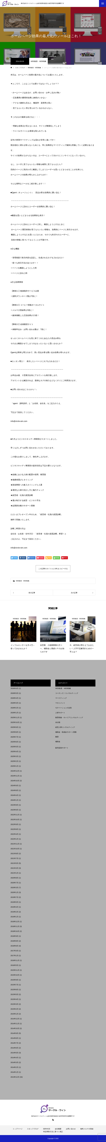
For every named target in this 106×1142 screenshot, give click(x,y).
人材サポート (60, 713)
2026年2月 (14, 708)
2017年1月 (14, 955)
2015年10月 (15, 975)
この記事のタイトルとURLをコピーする (53, 569)
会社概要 (58, 1129)
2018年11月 (15, 926)
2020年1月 (14, 892)
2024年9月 (14, 785)
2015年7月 (14, 985)
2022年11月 (15, 815)
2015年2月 (14, 1009)
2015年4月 (14, 999)
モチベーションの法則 (63, 708)
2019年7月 (14, 897)
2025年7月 (14, 737)
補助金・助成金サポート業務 (65, 732)
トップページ (17, 1129)
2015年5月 (14, 994)
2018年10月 (15, 931)
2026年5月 (14, 693)
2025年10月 (15, 722)
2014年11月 (15, 1023)
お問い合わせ (71, 1129)
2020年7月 (14, 883)
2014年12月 (15, 1019)
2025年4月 (14, 751)
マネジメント (60, 703)
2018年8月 (14, 941)
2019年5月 (14, 902)
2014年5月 (14, 1053)
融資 (57, 737)
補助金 (57, 741)
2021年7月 (14, 858)
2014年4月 (14, 1057)
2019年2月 (14, 912)
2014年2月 (14, 1067)
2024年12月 (15, 771)
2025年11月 (15, 717)
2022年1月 (14, 839)
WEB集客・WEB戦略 (38, 61)
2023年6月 (14, 810)
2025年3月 (14, 756)
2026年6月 (14, 688)
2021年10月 (15, 849)
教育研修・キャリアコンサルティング (69, 717)
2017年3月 (14, 951)
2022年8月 (14, 829)
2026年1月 (14, 713)
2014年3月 (14, 1062)
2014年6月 (14, 1048)
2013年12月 (15, 1077)
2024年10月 (15, 781)
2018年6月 (14, 946)
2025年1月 (14, 766)
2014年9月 (14, 1033)
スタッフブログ (32, 1129)
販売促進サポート (61, 748)
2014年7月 (14, 1043)
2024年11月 (15, 776)
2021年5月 (14, 863)
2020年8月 (14, 878)
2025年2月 (14, 761)
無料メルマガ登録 (86, 1129)
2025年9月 (14, 727)
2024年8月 (14, 790)
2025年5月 (14, 747)
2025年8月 (14, 732)
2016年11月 (15, 960)
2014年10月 (15, 1028)
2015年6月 (14, 989)
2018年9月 (14, 936)
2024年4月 (14, 795)
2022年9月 (14, 824)
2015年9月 (14, 980)
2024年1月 (14, 800)
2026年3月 (14, 703)
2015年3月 (14, 1004)
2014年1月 (14, 1072)
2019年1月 (14, 917)
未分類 (57, 722)
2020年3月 (14, 887)
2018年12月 (15, 921)
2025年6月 (14, 742)
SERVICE (46, 1129)
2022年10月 (15, 819)
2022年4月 (14, 834)
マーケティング (61, 698)
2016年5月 (14, 965)
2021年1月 (14, 873)
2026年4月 (14, 698)
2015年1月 (14, 1014)
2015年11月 (15, 970)
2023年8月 (14, 805)
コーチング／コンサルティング (66, 693)
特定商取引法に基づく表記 (53, 1132)
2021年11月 (15, 844)
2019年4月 (14, 907)
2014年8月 (14, 1038)
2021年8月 (14, 853)
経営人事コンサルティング (65, 727)
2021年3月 (14, 868)
